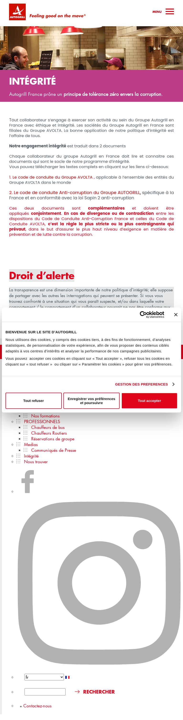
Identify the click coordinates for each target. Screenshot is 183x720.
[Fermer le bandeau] (176, 314)
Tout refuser (33, 401)
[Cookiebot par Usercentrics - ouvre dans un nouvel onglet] (143, 314)
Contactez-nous (37, 706)
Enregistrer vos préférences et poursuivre (91, 400)
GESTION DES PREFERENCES (141, 384)
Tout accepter (149, 401)
